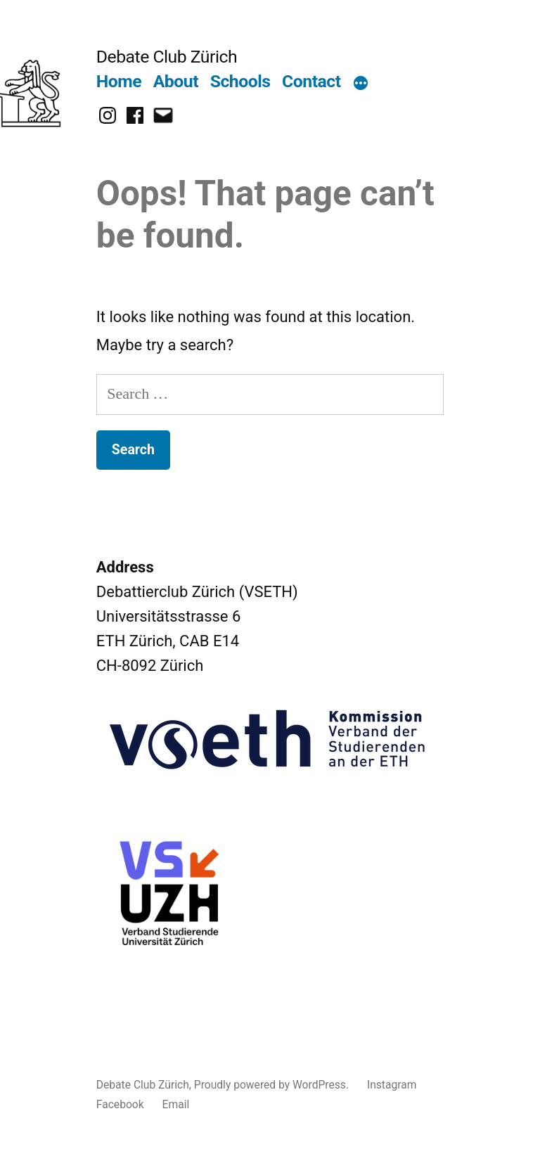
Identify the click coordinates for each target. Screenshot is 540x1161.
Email (176, 1104)
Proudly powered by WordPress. (273, 1084)
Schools (240, 81)
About (175, 81)
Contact (311, 81)
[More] (360, 84)
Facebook (120, 1104)
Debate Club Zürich (166, 56)
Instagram (392, 1084)
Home (118, 81)
